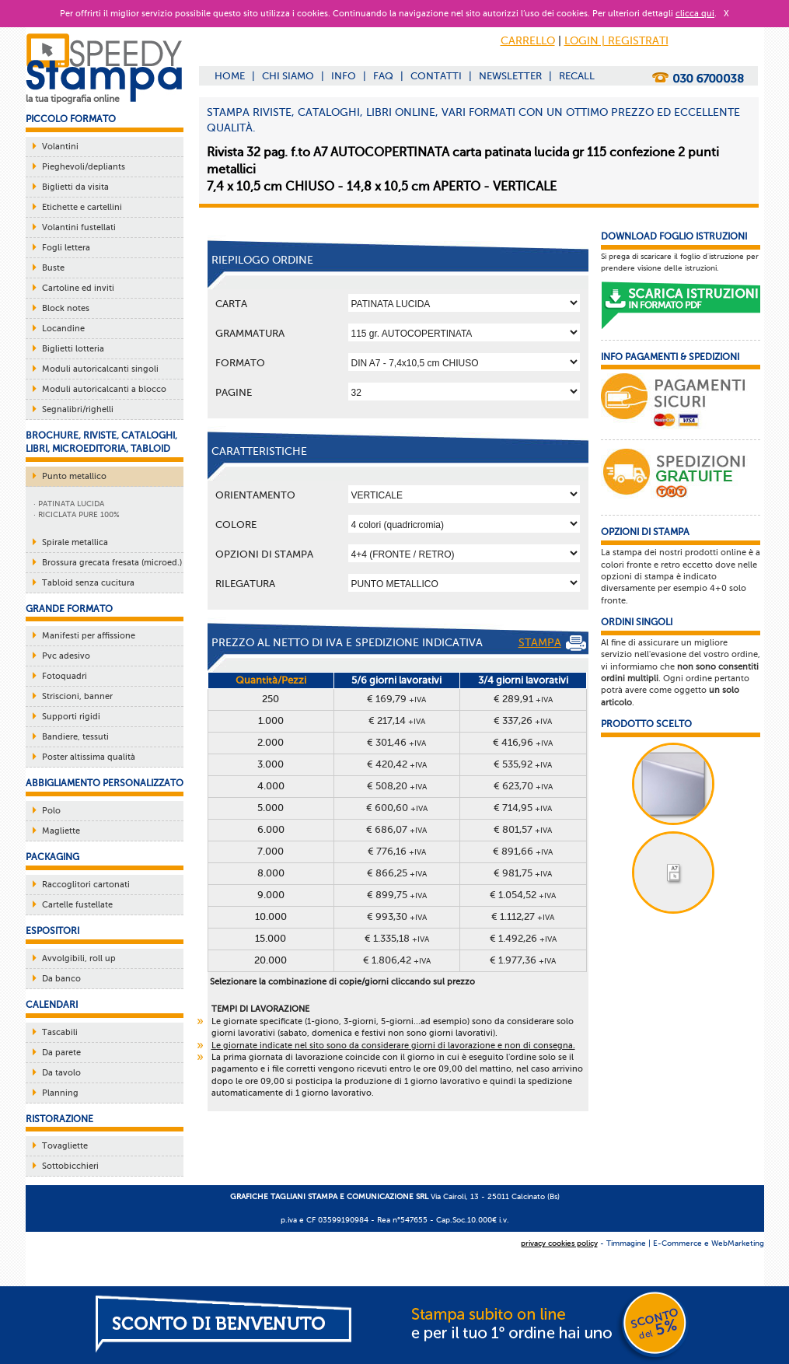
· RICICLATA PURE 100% (76, 514)
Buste (53, 268)
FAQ (383, 76)
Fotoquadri (64, 676)
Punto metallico (74, 476)
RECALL (577, 76)
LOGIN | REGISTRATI (616, 41)
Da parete (61, 1052)
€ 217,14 (396, 720)
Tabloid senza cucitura (88, 583)
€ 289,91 (523, 699)
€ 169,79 (396, 699)
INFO (343, 76)
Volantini (60, 147)
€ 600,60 (397, 807)
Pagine (233, 392)
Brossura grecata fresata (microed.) (112, 563)
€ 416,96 (523, 742)
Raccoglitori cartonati (86, 885)
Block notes (65, 308)
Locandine (63, 329)
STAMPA (552, 643)
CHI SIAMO (288, 76)
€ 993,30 (397, 916)
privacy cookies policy (559, 1243)
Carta (231, 304)
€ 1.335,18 (397, 938)
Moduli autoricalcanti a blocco (104, 389)
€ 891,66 (523, 851)
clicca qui (695, 14)
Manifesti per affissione (88, 636)
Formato (240, 363)
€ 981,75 (523, 873)
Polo (51, 811)
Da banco (61, 979)
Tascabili (60, 1032)
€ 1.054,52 (523, 895)
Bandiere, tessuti (75, 737)
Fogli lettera (66, 248)
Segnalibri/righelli (77, 409)
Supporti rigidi (71, 717)
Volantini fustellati (79, 227)
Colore (236, 524)
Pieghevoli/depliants (83, 167)
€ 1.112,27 (522, 916)
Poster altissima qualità (88, 757)
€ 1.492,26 (523, 938)
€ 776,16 (397, 851)
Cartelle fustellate (77, 905)
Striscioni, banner (77, 696)
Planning (60, 1093)
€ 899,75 (397, 895)
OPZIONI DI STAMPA (264, 554)
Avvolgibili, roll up (79, 958)
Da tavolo (61, 1073)
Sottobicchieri (70, 1166)
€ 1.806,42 (397, 960)
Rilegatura (245, 583)
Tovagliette (65, 1146)
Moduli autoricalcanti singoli (100, 369)
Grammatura (250, 333)
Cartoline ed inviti (78, 288)
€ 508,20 (397, 786)
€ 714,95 (523, 807)
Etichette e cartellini (82, 207)
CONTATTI (436, 76)
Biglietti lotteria (73, 349)
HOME (230, 76)
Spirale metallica (75, 542)
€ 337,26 (523, 720)
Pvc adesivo (66, 656)
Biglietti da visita (75, 187)
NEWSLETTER (510, 76)
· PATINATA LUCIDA (68, 503)
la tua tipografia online (73, 98)
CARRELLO (528, 41)
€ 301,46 (396, 742)
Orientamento (255, 495)
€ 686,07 (396, 829)
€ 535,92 (523, 764)
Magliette (61, 831)
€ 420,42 (397, 764)
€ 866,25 (397, 873)
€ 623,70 (523, 786)
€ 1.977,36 (523, 960)
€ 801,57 (523, 829)
